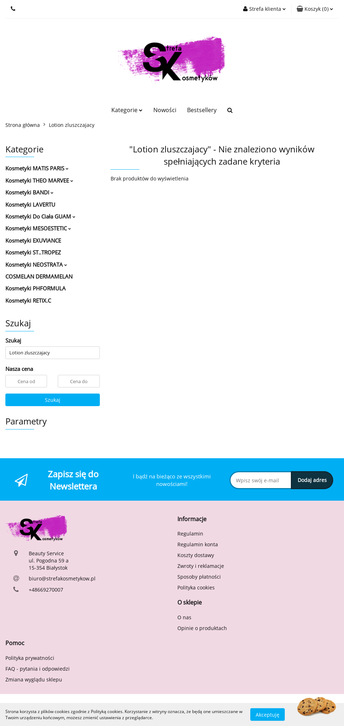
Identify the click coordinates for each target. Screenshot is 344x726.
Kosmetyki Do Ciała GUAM (40, 216)
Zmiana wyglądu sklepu (33, 679)
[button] (315, 9)
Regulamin (190, 533)
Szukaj (52, 399)
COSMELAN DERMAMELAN (39, 276)
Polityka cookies (196, 587)
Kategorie (127, 110)
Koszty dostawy (195, 555)
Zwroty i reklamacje (200, 565)
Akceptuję (267, 714)
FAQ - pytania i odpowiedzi (37, 668)
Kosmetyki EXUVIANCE (33, 240)
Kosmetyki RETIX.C (28, 300)
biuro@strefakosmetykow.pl (62, 578)
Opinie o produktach (202, 628)
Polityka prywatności (29, 657)
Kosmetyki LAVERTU (30, 204)
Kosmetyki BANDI (29, 192)
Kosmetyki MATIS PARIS (37, 168)
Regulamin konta (197, 544)
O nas (184, 617)
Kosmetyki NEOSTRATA (36, 264)
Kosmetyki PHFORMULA (35, 288)
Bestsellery (202, 110)
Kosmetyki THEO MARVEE (39, 180)
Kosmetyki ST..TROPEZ (33, 252)
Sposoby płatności (199, 576)
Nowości (164, 110)
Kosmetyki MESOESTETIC (38, 228)
